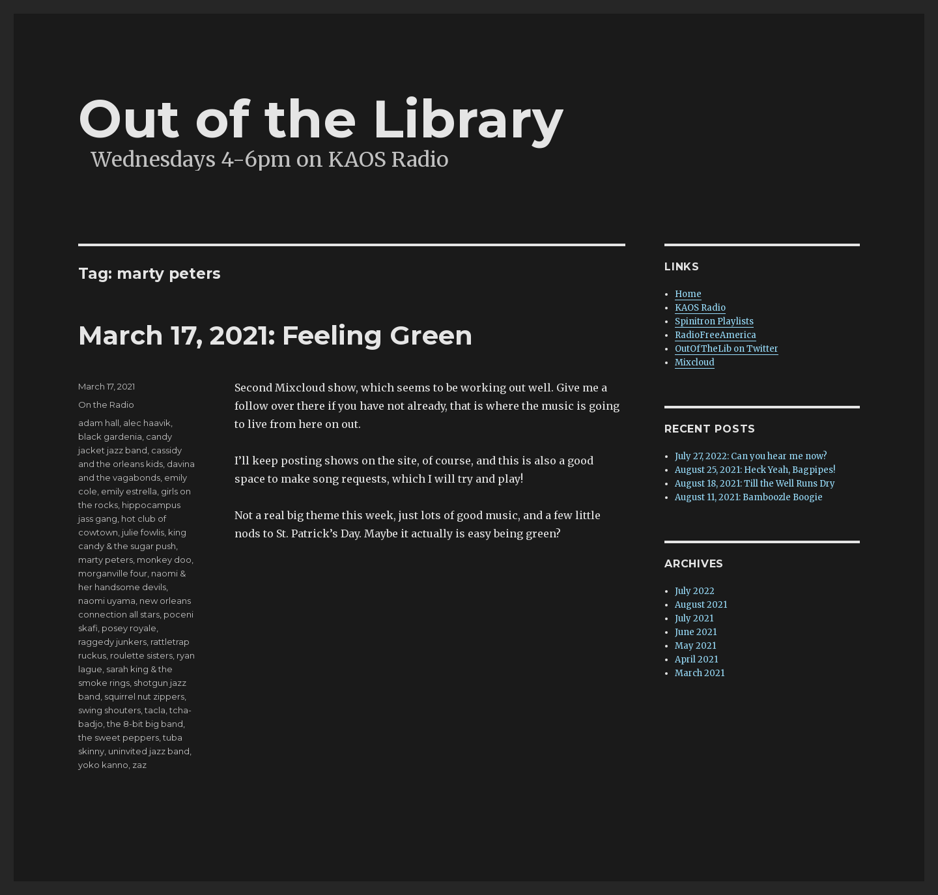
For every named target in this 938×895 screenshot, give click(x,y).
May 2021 (695, 645)
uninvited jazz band (149, 751)
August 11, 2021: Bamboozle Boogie (749, 497)
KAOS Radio (700, 307)
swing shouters (109, 710)
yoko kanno (103, 765)
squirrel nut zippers (144, 696)
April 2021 (696, 659)
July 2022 (695, 591)
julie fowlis (143, 532)
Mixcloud (695, 362)
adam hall (98, 423)
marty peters (105, 559)
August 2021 (701, 604)
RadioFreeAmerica (715, 335)
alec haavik (147, 423)
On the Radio (106, 404)
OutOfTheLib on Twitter (726, 348)
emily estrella (129, 491)
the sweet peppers (118, 737)
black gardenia (110, 436)
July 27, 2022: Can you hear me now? (751, 456)
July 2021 (694, 618)
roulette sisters (141, 655)
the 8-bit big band (145, 723)
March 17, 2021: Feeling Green (275, 335)
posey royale (129, 628)
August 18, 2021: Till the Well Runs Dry (755, 483)
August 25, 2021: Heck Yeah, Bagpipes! (755, 470)
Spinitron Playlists (714, 321)
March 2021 (699, 673)
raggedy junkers (112, 641)
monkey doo (164, 559)
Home (688, 294)
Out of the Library (320, 118)
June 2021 (696, 632)
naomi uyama (106, 600)
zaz (139, 765)
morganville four (112, 573)
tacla (155, 710)
